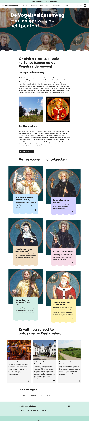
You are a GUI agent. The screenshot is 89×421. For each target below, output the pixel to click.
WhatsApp (23, 395)
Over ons (44, 410)
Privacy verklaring (39, 420)
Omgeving (34, 5)
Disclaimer (21, 420)
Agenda (66, 5)
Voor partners (58, 420)
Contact (21, 410)
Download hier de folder (26, 151)
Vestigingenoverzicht (32, 410)
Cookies (50, 420)
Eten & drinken (44, 5)
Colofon (30, 420)
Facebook (33, 395)
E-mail (48, 395)
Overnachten (56, 5)
